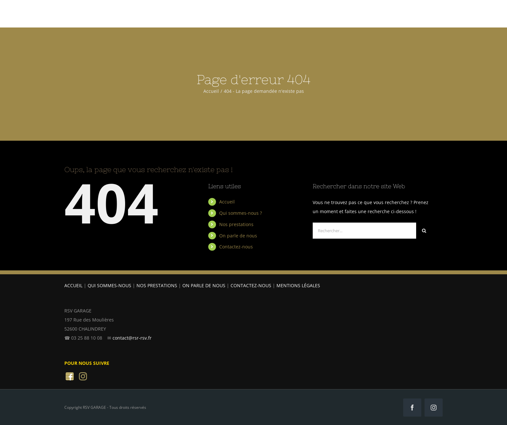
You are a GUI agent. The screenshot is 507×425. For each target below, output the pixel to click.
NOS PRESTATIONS (156, 285)
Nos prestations (236, 224)
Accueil (227, 202)
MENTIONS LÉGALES (298, 285)
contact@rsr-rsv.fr (132, 338)
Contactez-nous (236, 247)
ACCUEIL (73, 285)
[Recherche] (424, 231)
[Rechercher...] (364, 231)
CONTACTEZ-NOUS (251, 285)
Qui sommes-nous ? (240, 213)
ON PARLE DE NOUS (203, 285)
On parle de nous (238, 236)
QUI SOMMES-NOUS (109, 285)
